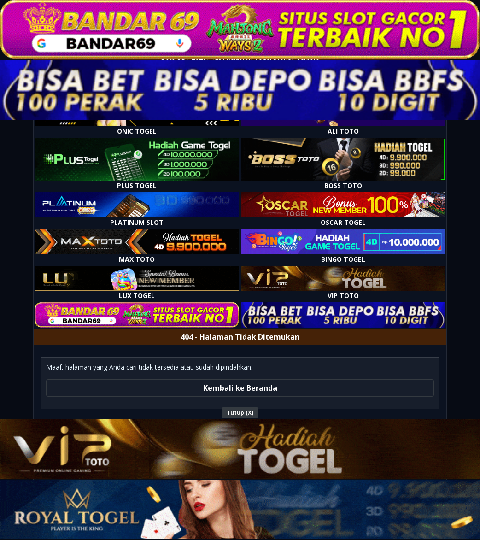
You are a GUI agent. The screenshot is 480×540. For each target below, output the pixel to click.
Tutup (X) (240, 413)
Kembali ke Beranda (240, 388)
